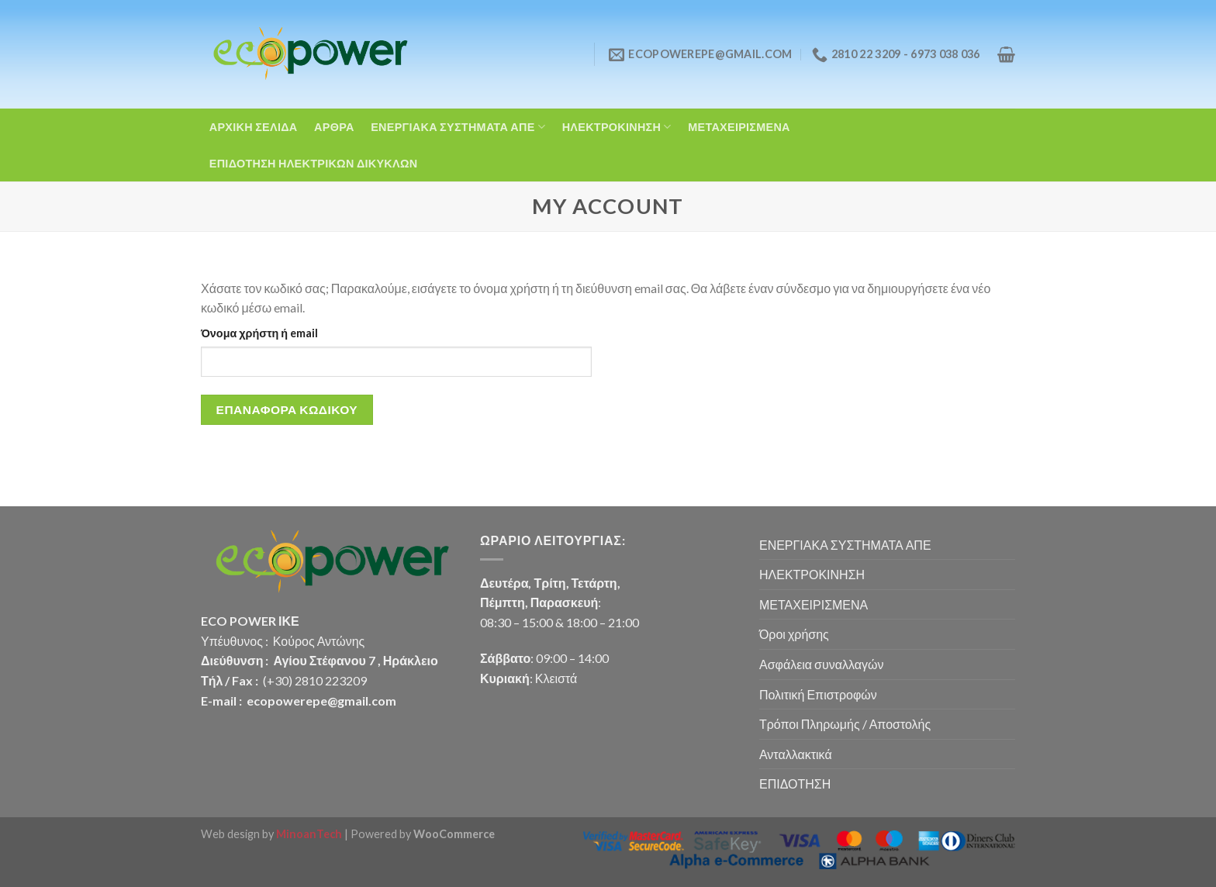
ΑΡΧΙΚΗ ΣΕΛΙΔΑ (253, 126)
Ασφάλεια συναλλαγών (821, 664)
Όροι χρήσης (794, 633)
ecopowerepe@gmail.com (321, 700)
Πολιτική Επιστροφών (818, 694)
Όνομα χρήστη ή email (259, 333)
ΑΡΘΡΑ (334, 126)
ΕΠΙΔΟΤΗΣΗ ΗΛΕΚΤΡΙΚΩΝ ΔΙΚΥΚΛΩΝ (313, 163)
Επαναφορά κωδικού (287, 409)
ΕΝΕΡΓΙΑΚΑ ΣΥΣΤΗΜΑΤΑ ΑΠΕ (458, 126)
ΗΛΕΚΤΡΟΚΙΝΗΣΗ (617, 126)
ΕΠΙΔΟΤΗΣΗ (795, 783)
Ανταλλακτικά (795, 754)
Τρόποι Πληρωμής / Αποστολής (845, 723)
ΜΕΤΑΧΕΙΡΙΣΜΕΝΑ (739, 126)
